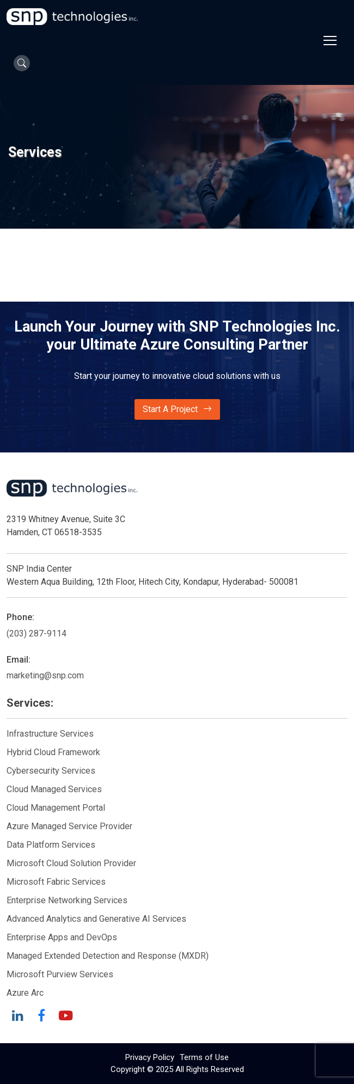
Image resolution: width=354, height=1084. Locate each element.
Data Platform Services (51, 845)
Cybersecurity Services (51, 770)
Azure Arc (25, 993)
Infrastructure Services (50, 733)
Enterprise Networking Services (68, 900)
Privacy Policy (149, 1057)
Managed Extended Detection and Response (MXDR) (108, 956)
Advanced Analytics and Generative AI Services (96, 919)
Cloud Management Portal (56, 808)
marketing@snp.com (45, 675)
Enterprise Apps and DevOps (62, 937)
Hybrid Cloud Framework (53, 752)
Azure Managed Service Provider (69, 826)
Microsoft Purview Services (60, 974)
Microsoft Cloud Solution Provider (71, 863)
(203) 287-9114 (36, 633)
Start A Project (177, 409)
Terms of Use (204, 1057)
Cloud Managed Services (54, 789)
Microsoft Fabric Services (56, 882)
